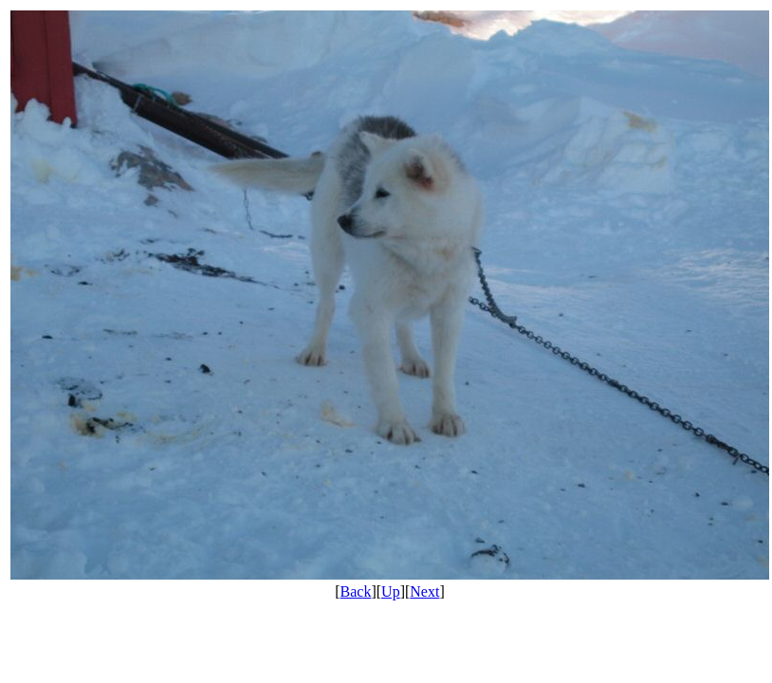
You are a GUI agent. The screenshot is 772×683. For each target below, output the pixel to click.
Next (424, 591)
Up (390, 591)
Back (356, 591)
